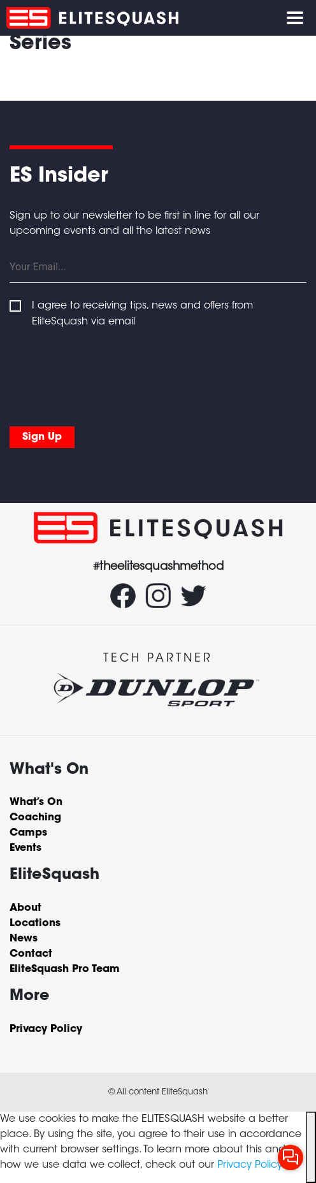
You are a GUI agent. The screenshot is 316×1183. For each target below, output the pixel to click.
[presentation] (106, 374)
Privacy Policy (249, 1165)
